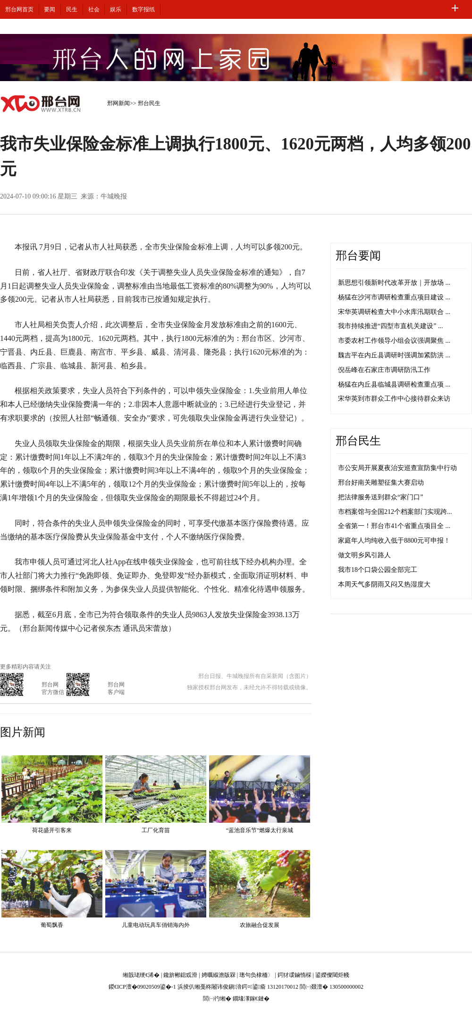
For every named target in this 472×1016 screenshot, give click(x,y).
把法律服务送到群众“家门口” (380, 497)
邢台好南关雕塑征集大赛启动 (381, 482)
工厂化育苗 (156, 830)
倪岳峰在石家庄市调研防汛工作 (384, 369)
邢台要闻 (358, 255)
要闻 (49, 9)
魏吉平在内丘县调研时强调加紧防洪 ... (394, 355)
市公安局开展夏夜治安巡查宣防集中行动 (397, 467)
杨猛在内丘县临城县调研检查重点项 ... (394, 384)
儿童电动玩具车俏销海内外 (156, 925)
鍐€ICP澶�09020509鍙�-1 (142, 986)
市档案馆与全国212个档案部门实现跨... (395, 511)
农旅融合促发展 (259, 925)
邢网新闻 (118, 103)
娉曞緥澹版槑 (219, 975)
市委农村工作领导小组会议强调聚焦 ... (394, 340)
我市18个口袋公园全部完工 (377, 569)
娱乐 (115, 9)
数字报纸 (143, 9)
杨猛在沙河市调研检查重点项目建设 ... (394, 297)
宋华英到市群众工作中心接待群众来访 (394, 398)
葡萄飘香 (52, 925)
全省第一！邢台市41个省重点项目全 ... (394, 525)
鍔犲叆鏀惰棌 (295, 975)
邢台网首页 (19, 9)
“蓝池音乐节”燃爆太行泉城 (260, 830)
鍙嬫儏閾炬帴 (332, 975)
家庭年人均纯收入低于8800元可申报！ (394, 540)
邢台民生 (149, 103)
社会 (94, 9)
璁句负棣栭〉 (256, 975)
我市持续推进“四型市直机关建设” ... (390, 326)
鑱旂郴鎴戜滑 (180, 975)
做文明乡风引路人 (364, 555)
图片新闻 (22, 732)
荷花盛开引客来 (52, 830)
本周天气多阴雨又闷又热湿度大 (384, 584)
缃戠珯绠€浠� (141, 975)
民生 (71, 9)
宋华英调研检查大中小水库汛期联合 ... (394, 311)
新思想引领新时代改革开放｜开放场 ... (394, 282)
